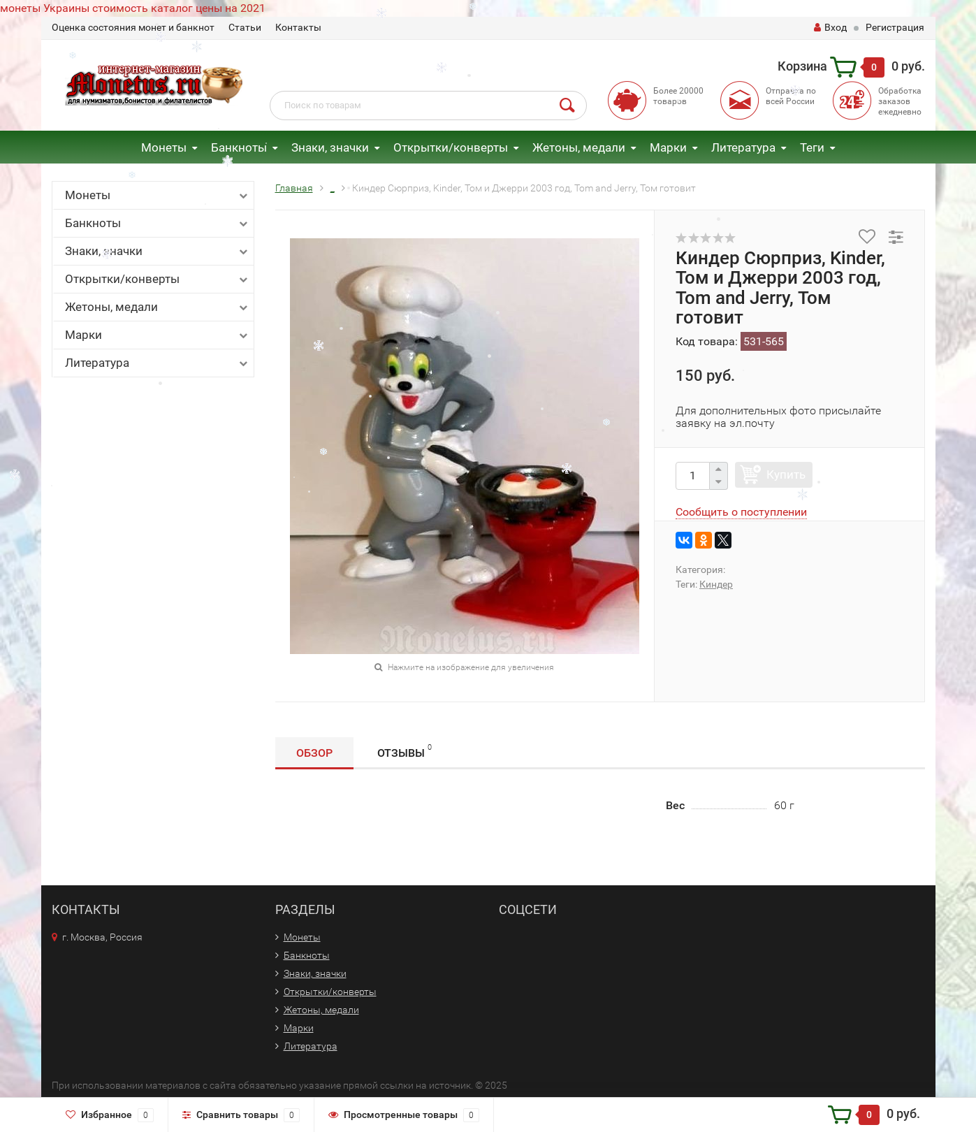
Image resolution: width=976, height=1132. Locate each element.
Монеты (164, 147)
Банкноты (239, 147)
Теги (812, 147)
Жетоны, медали (578, 147)
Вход (830, 27)
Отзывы (404, 751)
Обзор (314, 753)
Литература (743, 147)
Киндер (716, 584)
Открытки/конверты (450, 147)
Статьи (244, 27)
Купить (786, 474)
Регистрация (895, 27)
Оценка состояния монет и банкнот (133, 27)
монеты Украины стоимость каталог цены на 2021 (132, 8)
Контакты (298, 27)
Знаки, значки (330, 147)
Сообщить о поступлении (741, 511)
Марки (668, 147)
